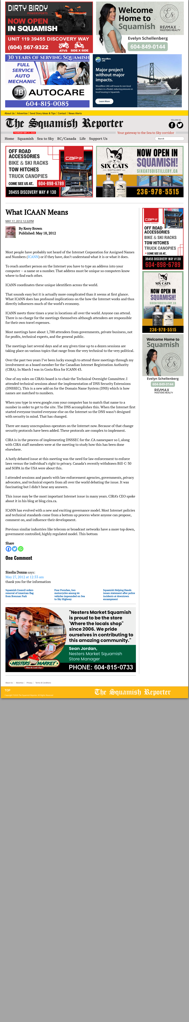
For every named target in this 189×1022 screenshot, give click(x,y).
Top (7, 690)
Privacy (29, 683)
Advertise (19, 683)
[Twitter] (14, 549)
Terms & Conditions (43, 683)
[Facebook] (8, 549)
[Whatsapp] (20, 549)
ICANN (33, 257)
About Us (9, 683)
